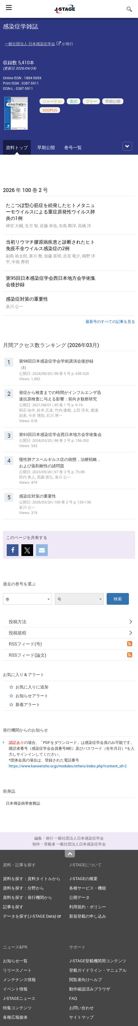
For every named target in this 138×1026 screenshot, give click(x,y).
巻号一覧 (73, 147)
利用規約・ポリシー (87, 906)
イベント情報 (15, 989)
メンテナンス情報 (19, 979)
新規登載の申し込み (87, 916)
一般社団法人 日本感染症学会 (30, 43)
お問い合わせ (81, 1007)
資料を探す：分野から (23, 888)
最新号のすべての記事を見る (110, 321)
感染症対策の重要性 (27, 299)
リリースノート (17, 970)
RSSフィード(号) (70, 644)
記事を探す (13, 906)
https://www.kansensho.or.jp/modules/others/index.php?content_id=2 (68, 766)
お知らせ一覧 (15, 960)
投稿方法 (70, 621)
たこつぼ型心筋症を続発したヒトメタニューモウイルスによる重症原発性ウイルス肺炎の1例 (50, 211)
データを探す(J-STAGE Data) (32, 916)
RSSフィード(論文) (70, 655)
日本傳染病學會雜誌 (23, 803)
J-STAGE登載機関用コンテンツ (97, 960)
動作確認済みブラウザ (89, 989)
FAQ (73, 998)
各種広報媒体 (15, 1017)
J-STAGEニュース (19, 998)
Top (70, 853)
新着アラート (28, 704)
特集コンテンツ (17, 1007)
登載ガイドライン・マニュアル (98, 970)
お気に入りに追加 (32, 687)
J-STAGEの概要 (83, 878)
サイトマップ (81, 1017)
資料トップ (17, 147)
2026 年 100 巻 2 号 (25, 189)
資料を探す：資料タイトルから (31, 878)
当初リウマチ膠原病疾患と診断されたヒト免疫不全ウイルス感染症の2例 (50, 245)
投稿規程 (70, 632)
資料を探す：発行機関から (27, 897)
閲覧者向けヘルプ (85, 979)
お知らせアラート (32, 695)
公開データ (79, 897)
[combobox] (27, 599)
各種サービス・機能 (87, 888)
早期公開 (46, 147)
